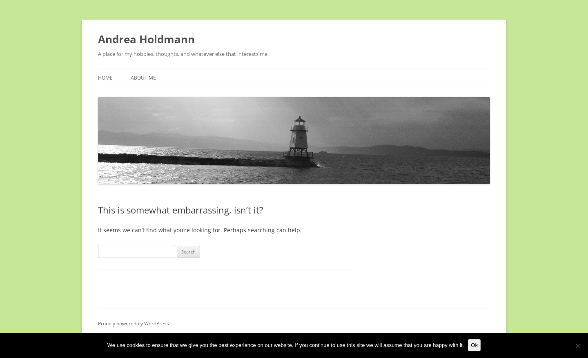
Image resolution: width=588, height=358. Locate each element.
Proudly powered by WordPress (133, 323)
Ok (474, 345)
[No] (578, 346)
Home (105, 77)
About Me (143, 77)
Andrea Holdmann (146, 39)
